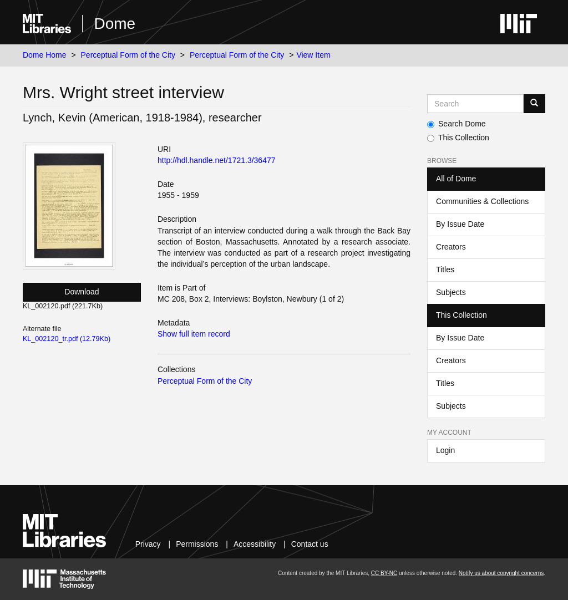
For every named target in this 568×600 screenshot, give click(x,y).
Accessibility (255, 544)
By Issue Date (460, 224)
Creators (451, 246)
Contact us (309, 544)
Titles (445, 269)
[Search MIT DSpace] (475, 103)
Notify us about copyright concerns (501, 573)
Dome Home (45, 54)
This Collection (458, 137)
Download (81, 291)
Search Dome (456, 123)
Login (445, 450)
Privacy (148, 544)
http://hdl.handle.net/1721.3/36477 (217, 160)
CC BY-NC (384, 573)
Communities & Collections (482, 201)
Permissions (197, 544)
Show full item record (194, 333)
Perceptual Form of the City (128, 54)
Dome (114, 23)
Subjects (451, 292)
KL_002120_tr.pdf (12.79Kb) (66, 339)
